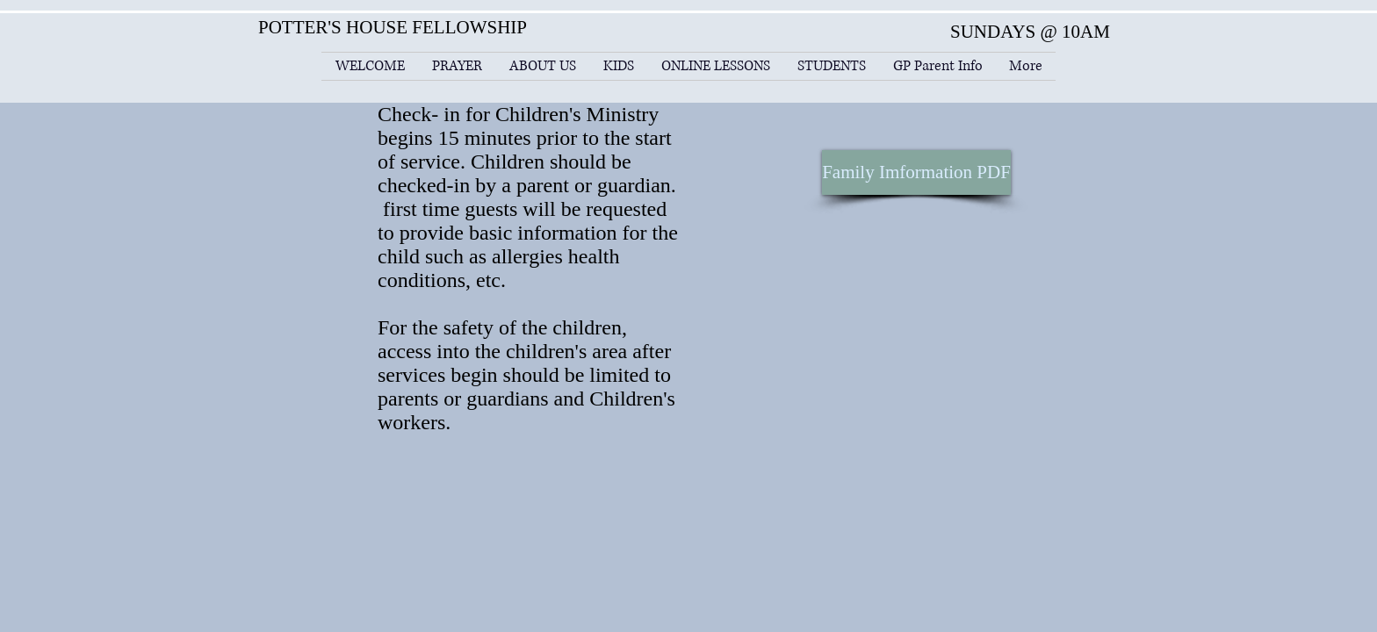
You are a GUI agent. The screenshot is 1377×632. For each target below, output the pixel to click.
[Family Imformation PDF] (916, 172)
